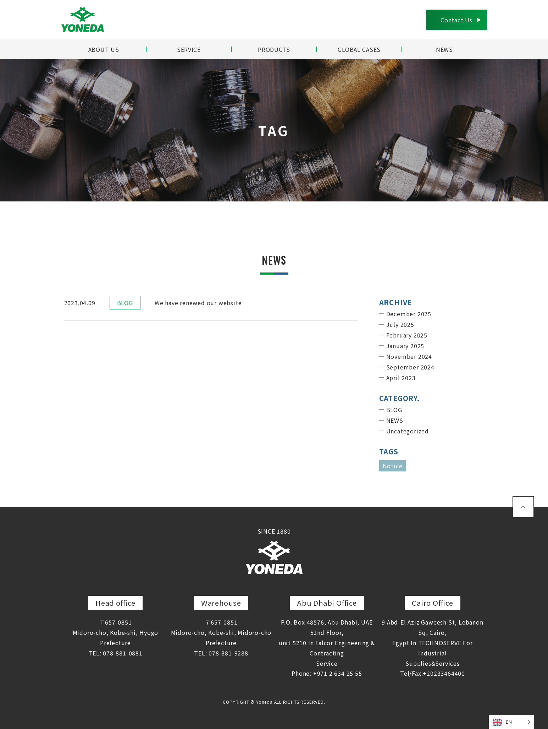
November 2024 (409, 356)
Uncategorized (407, 431)
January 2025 (405, 346)
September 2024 (410, 367)
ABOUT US (103, 49)
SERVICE (189, 49)
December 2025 (408, 314)
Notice (393, 465)
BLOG (125, 302)
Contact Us (456, 20)
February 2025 (406, 335)
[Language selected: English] (511, 722)
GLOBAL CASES (359, 49)
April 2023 (401, 377)
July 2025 (400, 324)
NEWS (444, 49)
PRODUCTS (274, 49)
